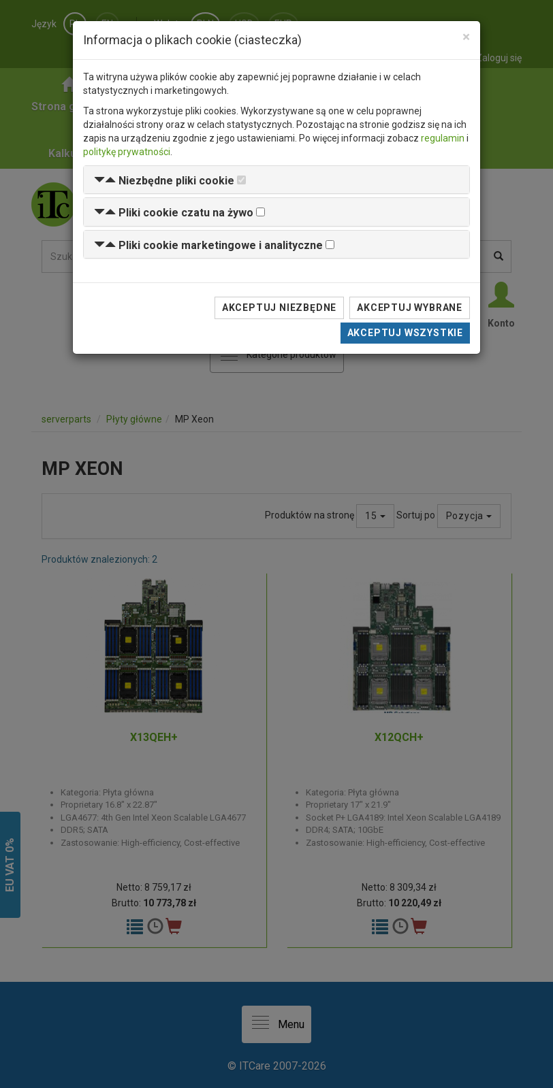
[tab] (276, 180)
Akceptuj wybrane (409, 307)
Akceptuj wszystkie (405, 332)
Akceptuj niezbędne (279, 307)
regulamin (442, 138)
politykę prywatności (126, 151)
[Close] (466, 37)
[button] (164, 180)
